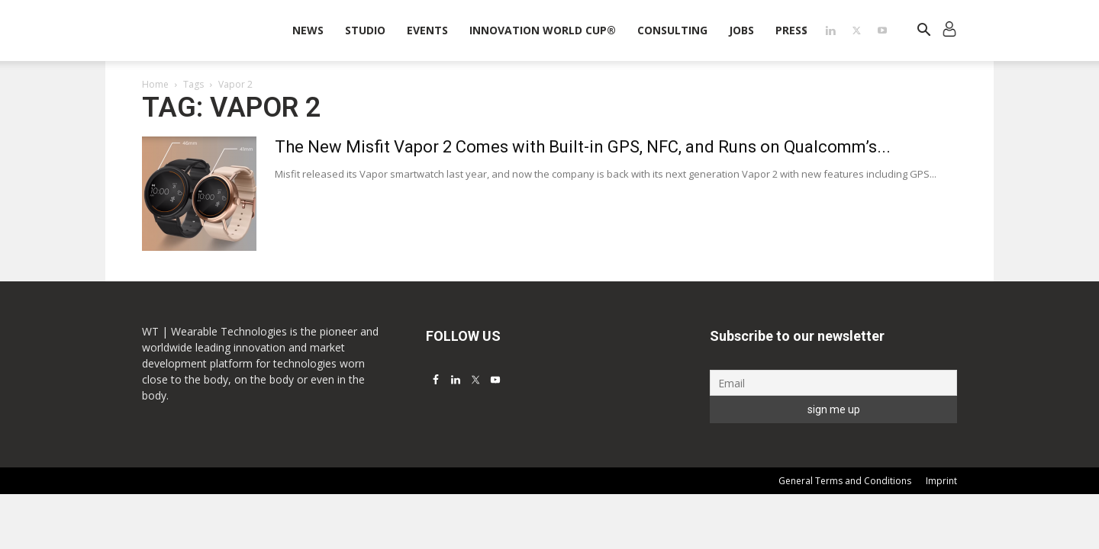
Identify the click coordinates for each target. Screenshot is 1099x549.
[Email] (833, 383)
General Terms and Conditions (844, 480)
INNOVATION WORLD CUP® (542, 30)
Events (427, 30)
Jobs (741, 30)
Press (791, 30)
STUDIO (365, 30)
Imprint (941, 480)
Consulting (672, 30)
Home (155, 84)
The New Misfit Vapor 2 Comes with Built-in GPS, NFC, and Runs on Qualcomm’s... (583, 146)
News (308, 30)
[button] (923, 31)
